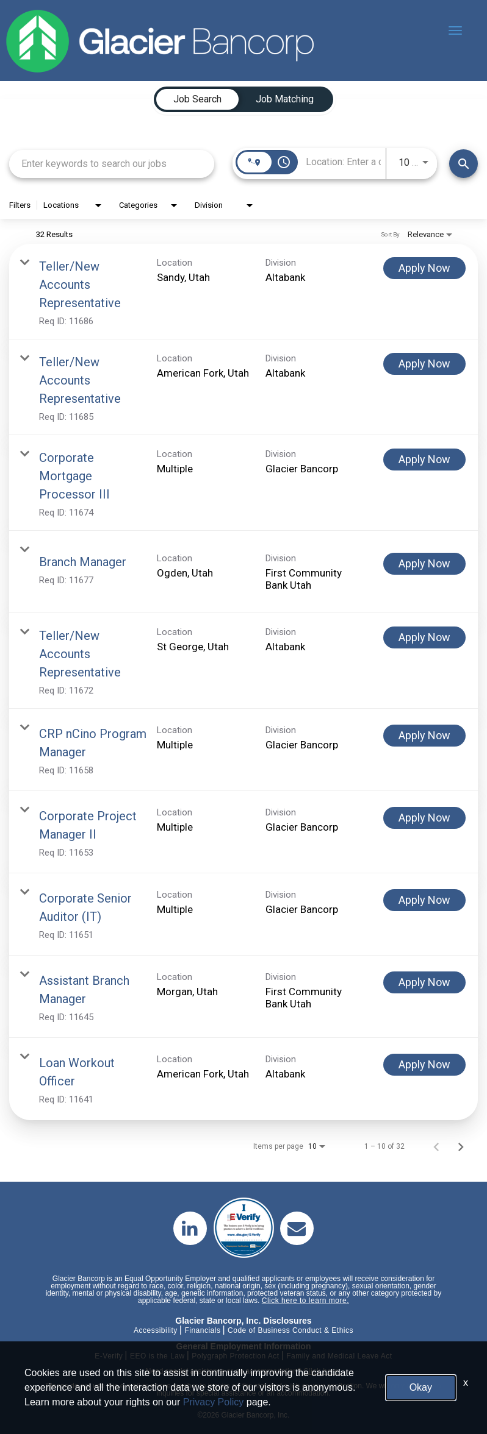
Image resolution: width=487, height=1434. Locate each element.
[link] (243, 291)
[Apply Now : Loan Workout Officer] (424, 1065)
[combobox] (111, 163)
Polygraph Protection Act (235, 1356)
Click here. (322, 1371)
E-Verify (109, 1356)
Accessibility (156, 1330)
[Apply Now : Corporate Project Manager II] (424, 818)
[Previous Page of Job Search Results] (436, 1146)
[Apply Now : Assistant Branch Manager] (424, 982)
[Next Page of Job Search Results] (461, 1146)
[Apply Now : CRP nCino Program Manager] (424, 736)
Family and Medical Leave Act (339, 1356)
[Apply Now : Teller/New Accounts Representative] (424, 268)
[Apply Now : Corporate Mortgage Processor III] (424, 459)
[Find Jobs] (463, 163)
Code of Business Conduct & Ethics (290, 1330)
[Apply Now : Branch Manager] (424, 564)
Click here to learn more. (305, 1300)
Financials (202, 1330)
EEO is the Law (157, 1356)
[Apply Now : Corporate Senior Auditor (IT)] (424, 900)
